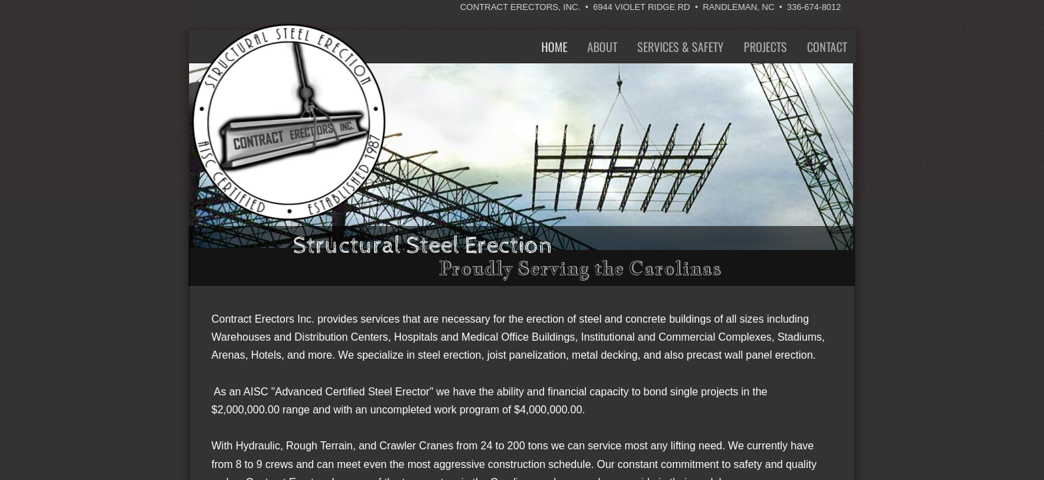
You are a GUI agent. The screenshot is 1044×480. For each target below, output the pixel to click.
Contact (827, 46)
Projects (765, 46)
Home (554, 46)
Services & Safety (680, 46)
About (602, 46)
